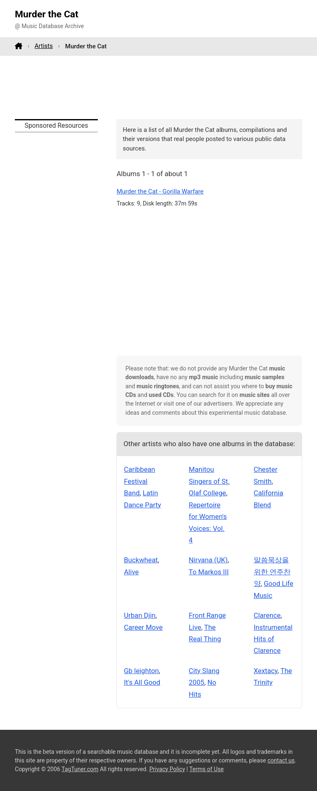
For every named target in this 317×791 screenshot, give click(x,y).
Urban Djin (140, 615)
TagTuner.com (80, 769)
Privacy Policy (167, 769)
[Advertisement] (158, 87)
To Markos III (209, 572)
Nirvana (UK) (208, 560)
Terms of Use (206, 769)
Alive (131, 572)
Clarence (267, 615)
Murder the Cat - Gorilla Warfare (159, 191)
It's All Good (142, 682)
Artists (44, 46)
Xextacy (266, 671)
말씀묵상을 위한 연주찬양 (272, 572)
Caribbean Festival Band (139, 481)
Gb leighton (141, 671)
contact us (281, 760)
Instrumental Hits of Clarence (273, 639)
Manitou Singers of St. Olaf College (209, 481)
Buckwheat (141, 560)
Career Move (143, 627)
